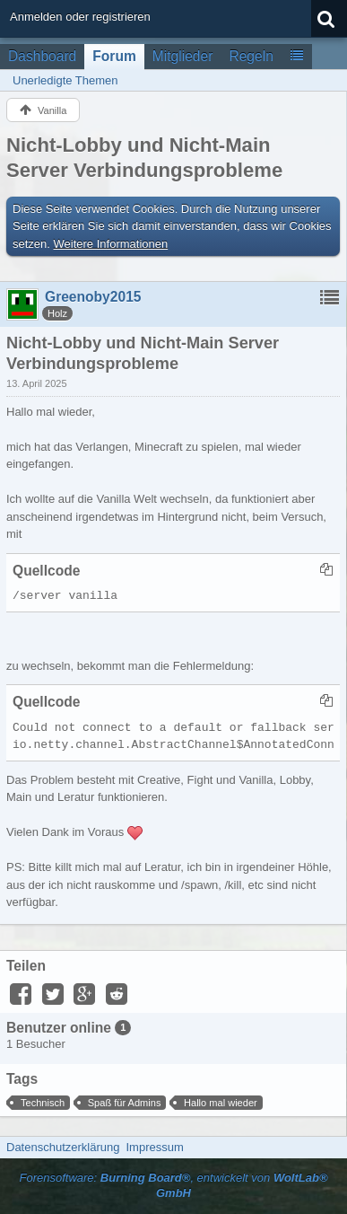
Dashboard (42, 56)
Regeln (251, 56)
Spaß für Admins (124, 1102)
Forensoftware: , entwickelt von (173, 1185)
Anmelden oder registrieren (80, 16)
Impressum (154, 1147)
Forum (114, 56)
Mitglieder (182, 56)
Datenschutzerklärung (62, 1147)
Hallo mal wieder (220, 1102)
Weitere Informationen (111, 244)
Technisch (43, 1102)
